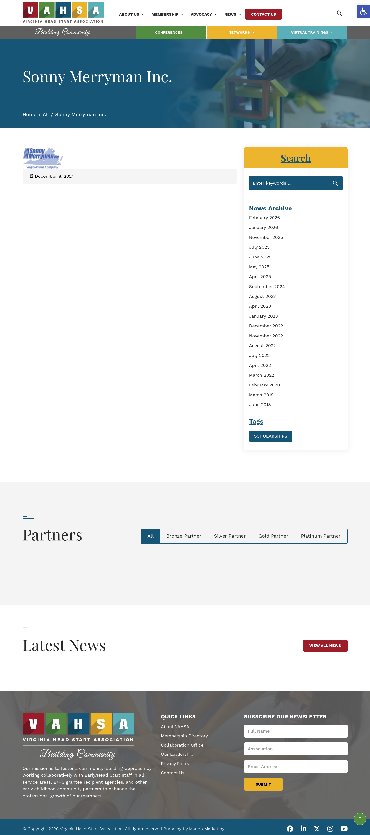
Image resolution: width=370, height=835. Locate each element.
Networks (241, 32)
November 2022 (266, 334)
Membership (170, 14)
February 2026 (264, 216)
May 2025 (259, 265)
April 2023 (260, 305)
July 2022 (259, 354)
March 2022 (261, 374)
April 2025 (260, 275)
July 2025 (259, 246)
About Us (134, 14)
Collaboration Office (183, 744)
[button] (363, 11)
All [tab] (139, 535)
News (235, 14)
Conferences (171, 32)
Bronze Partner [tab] (175, 535)
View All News (325, 644)
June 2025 (260, 255)
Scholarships (271, 435)
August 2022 (262, 344)
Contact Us (266, 14)
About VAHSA (175, 725)
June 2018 (260, 403)
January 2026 (263, 226)
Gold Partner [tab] (269, 535)
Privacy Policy (175, 763)
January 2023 (263, 315)
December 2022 (266, 324)
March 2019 (261, 393)
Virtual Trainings (312, 32)
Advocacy (206, 14)
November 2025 (266, 236)
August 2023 (262, 295)
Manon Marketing (206, 827)
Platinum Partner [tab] (319, 535)
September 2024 (267, 285)
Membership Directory (185, 735)
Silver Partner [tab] (224, 535)
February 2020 (264, 383)
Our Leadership (177, 753)
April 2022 (260, 364)
